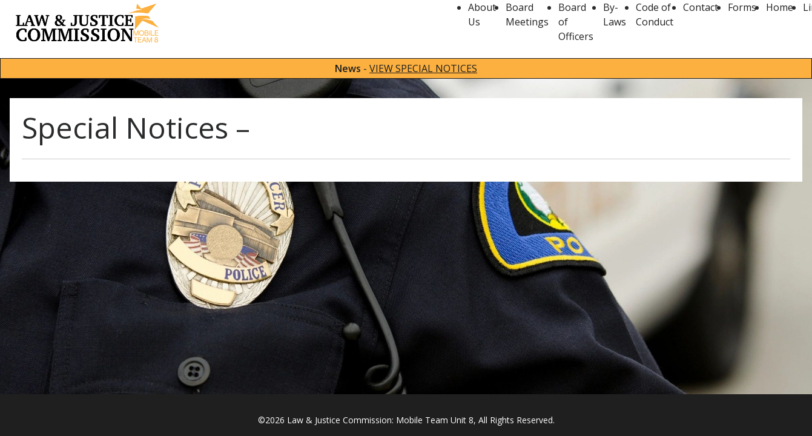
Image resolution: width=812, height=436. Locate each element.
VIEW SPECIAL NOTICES (423, 68)
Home (779, 7)
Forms (742, 7)
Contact (700, 7)
